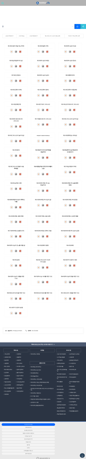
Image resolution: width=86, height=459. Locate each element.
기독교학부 (7, 354)
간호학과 (6, 380)
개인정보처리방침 (15, 431)
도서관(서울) (60, 368)
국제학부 (6, 397)
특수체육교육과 (8, 370)
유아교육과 (20, 364)
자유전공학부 (20, 394)
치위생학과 (20, 380)
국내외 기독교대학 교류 (74, 36)
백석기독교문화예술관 (62, 372)
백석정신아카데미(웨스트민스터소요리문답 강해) (42, 390)
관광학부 (19, 361)
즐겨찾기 (77, 26)
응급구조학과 (20, 376)
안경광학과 (7, 376)
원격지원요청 (42, 440)
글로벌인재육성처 (74, 362)
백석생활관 (60, 384)
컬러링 (42, 437)
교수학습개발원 (61, 359)
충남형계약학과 (61, 415)
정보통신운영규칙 (69, 431)
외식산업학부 (7, 394)
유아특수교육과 (21, 367)
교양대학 (71, 359)
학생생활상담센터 (74, 418)
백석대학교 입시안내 (36, 370)
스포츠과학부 (7, 386)
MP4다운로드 (16, 52)
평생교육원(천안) (61, 418)
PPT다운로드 (20, 52)
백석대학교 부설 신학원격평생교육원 (40, 383)
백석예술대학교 (35, 376)
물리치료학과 (20, 373)
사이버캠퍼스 (60, 395)
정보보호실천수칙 (69, 434)
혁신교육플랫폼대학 (9, 390)
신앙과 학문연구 (9, 36)
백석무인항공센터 (74, 376)
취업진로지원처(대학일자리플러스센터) (41, 400)
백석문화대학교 (35, 373)
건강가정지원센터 (62, 354)
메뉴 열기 (83, 3)
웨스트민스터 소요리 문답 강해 (52, 36)
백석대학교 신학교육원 (37, 380)
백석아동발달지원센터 (74, 385)
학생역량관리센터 (62, 421)
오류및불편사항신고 (15, 440)
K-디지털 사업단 (35, 397)
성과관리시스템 (35, 404)
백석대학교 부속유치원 (37, 386)
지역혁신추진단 (73, 411)
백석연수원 (60, 389)
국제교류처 (60, 362)
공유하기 (83, 26)
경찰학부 (19, 357)
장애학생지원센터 (62, 411)
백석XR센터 (72, 392)
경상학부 (6, 361)
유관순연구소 (60, 403)
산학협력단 (60, 399)
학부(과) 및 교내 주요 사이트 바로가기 (42, 345)
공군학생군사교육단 (74, 355)
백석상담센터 (73, 380)
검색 (3, 4)
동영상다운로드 (11, 52)
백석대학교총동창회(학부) (38, 407)
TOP (82, 456)
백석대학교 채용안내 (36, 394)
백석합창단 (72, 389)
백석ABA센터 (60, 392)
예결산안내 (14, 437)
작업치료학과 (7, 383)
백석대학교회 (73, 372)
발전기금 (71, 368)
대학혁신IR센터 (61, 365)
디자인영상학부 (21, 383)
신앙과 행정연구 (34, 36)
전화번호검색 (42, 431)
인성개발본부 (73, 408)
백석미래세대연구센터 (62, 380)
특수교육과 (7, 367)
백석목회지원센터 (62, 376)
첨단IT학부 (19, 389)
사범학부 (6, 364)
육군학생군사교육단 (74, 404)
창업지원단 (72, 415)
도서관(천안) (72, 365)
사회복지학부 (7, 357)
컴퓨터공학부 (20, 370)
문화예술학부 (20, 386)
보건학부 (6, 373)
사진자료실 (21, 36)
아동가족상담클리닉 (74, 399)
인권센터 (59, 408)
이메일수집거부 (42, 434)
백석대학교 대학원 (35, 354)
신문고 (69, 437)
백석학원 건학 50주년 (36, 367)
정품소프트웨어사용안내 (14, 434)
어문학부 (19, 354)
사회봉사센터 (73, 395)
